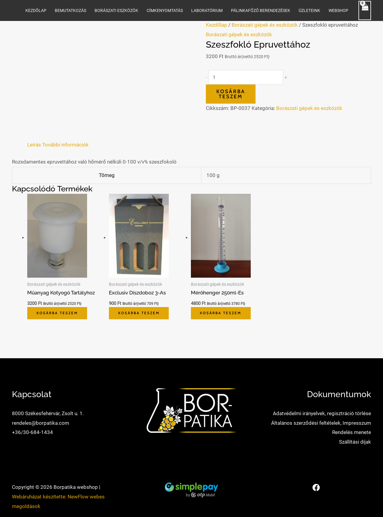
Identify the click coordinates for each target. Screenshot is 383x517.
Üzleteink (309, 10)
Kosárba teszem (230, 93)
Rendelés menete (351, 433)
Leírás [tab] (34, 145)
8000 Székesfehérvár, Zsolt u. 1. (48, 413)
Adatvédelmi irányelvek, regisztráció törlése (322, 413)
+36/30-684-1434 (32, 433)
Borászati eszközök (116, 10)
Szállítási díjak (355, 442)
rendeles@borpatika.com (40, 423)
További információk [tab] (65, 145)
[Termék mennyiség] (246, 77)
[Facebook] (316, 488)
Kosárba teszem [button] (59, 313)
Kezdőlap (35, 10)
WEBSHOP (338, 10)
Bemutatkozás (70, 10)
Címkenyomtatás (165, 10)
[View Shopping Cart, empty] (364, 10)
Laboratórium (207, 10)
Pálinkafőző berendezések (260, 10)
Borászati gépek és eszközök (265, 25)
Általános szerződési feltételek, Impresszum (321, 423)
